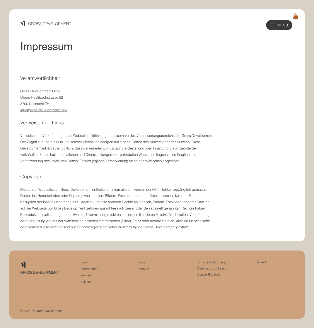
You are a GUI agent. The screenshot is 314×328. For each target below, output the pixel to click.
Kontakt (143, 268)
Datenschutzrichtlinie (211, 268)
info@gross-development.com (43, 110)
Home (83, 262)
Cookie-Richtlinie (208, 274)
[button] (295, 16)
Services (85, 275)
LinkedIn (262, 262)
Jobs (141, 262)
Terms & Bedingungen (212, 262)
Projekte (85, 282)
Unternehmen (88, 269)
